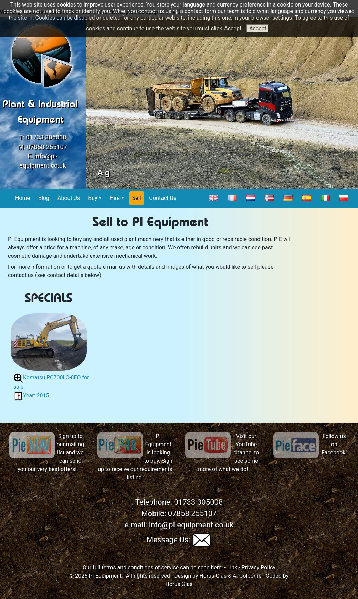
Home (22, 197)
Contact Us (163, 197)
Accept (257, 28)
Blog (44, 197)
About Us (68, 197)
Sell (136, 197)
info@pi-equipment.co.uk (191, 525)
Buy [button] (92, 198)
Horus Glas (213, 576)
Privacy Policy (259, 567)
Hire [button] (115, 198)
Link (232, 567)
